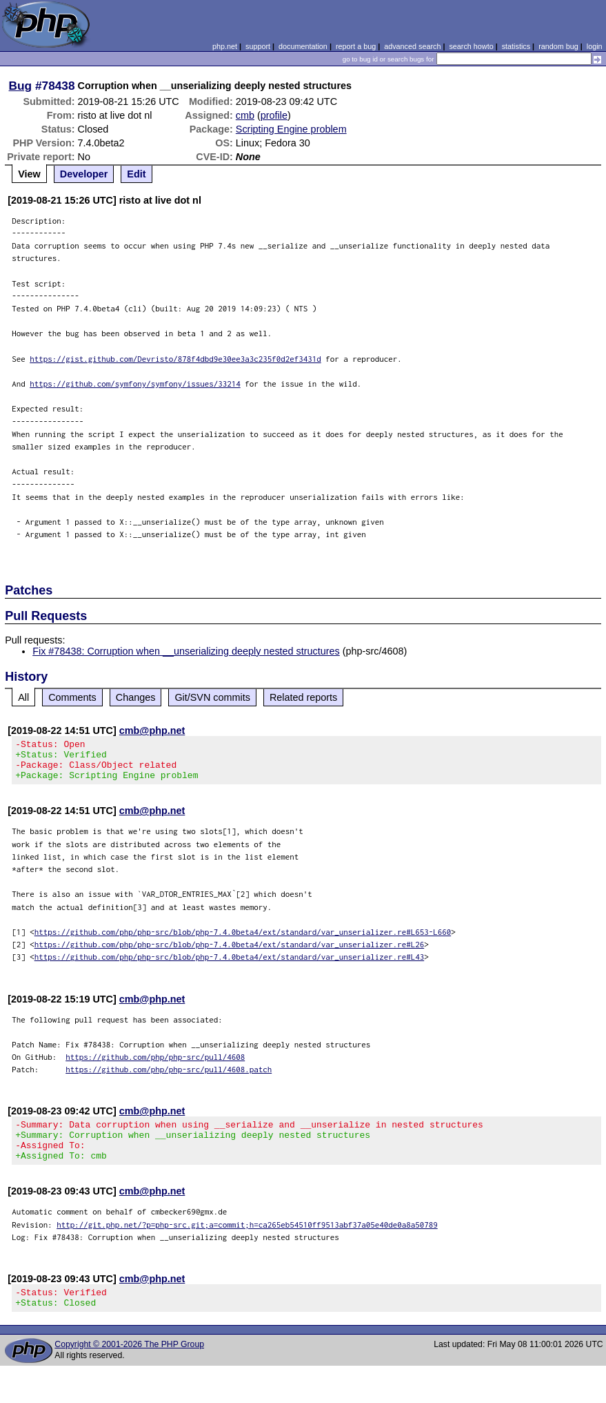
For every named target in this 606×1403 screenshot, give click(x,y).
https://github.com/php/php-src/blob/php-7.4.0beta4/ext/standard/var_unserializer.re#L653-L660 (243, 940)
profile (274, 115)
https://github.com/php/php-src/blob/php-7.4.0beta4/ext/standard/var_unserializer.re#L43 (229, 964)
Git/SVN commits (212, 697)
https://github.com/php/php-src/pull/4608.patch (168, 1077)
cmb (245, 115)
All (23, 697)
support (257, 46)
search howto (471, 46)
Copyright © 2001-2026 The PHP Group (129, 1365)
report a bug (356, 46)
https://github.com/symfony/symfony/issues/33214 (135, 383)
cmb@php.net (152, 730)
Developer (84, 174)
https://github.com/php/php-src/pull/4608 (155, 1065)
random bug (558, 46)
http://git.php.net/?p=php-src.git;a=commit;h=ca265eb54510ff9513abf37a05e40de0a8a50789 (247, 1241)
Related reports (303, 697)
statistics (516, 46)
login (595, 46)
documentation (303, 46)
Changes (136, 697)
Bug (20, 86)
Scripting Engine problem (291, 129)
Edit (136, 174)
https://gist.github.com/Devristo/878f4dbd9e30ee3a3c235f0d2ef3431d (175, 358)
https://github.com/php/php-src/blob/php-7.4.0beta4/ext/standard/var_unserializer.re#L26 (229, 952)
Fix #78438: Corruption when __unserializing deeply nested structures (186, 651)
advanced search (412, 46)
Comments (72, 697)
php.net (224, 46)
